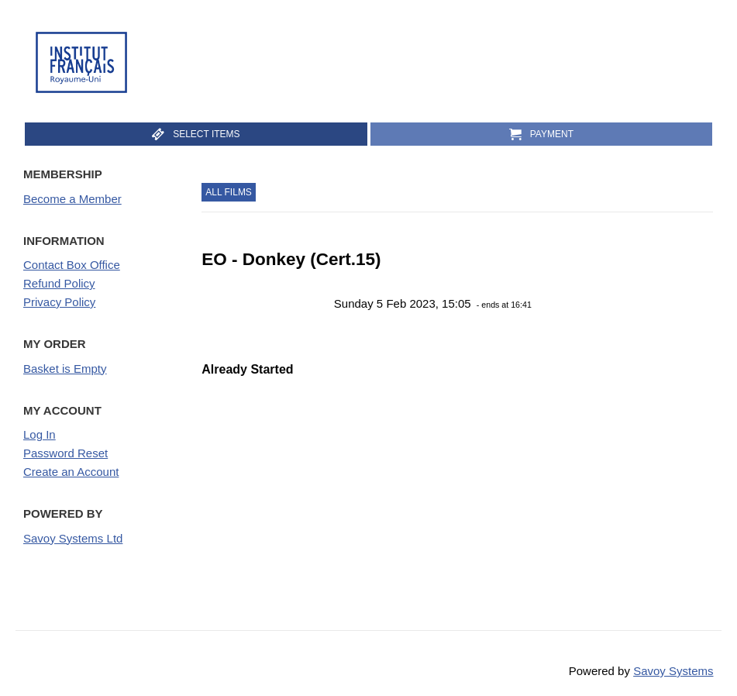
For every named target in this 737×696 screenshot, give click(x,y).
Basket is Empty (65, 368)
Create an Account (71, 471)
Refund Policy (59, 283)
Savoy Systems (673, 670)
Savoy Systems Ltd (72, 538)
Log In (39, 434)
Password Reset (65, 453)
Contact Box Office (71, 264)
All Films (228, 192)
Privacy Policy (59, 301)
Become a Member (72, 198)
